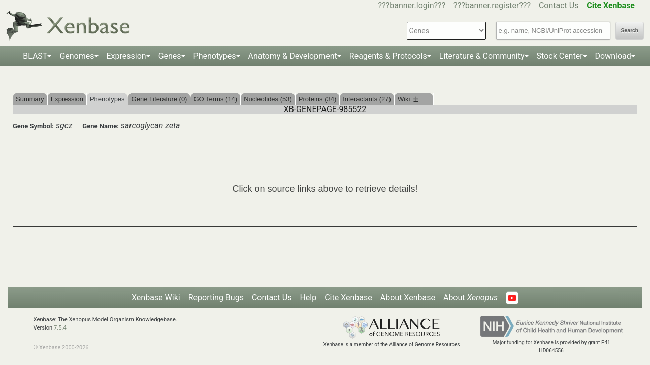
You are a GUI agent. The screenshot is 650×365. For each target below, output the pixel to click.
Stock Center (560, 56)
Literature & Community (482, 56)
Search (629, 30)
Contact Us (559, 5)
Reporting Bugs (216, 297)
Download (613, 56)
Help (308, 297)
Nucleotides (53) (268, 99)
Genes (169, 56)
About (470, 297)
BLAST (35, 56)
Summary (30, 99)
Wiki (408, 99)
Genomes (76, 56)
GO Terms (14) (215, 99)
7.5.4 (60, 327)
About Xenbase (407, 297)
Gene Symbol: (33, 126)
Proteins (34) (317, 99)
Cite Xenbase (348, 297)
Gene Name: (100, 126)
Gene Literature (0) (159, 99)
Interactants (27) (367, 99)
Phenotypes (214, 56)
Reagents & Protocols (388, 56)
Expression (126, 56)
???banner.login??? (412, 5)
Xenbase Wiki (156, 297)
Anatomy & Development (292, 56)
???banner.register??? (492, 5)
